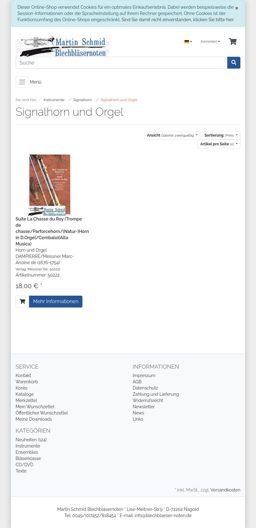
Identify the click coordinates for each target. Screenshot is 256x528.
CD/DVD (24, 464)
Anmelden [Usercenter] (210, 42)
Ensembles (27, 452)
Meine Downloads (34, 419)
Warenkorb (27, 381)
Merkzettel (26, 400)
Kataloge (25, 394)
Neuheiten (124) (31, 439)
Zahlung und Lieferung (156, 394)
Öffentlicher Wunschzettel (42, 412)
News (138, 412)
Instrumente (28, 445)
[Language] (188, 41)
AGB (137, 381)
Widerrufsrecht (148, 400)
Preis (219, 135)
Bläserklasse (28, 458)
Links (138, 419)
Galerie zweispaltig (171, 135)
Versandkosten (225, 489)
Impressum (144, 375)
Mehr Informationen (55, 301)
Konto (21, 387)
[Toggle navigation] (22, 82)
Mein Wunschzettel (35, 406)
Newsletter (144, 406)
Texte (21, 470)
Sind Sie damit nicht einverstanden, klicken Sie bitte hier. (177, 19)
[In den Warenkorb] (22, 302)
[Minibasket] (232, 42)
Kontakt (23, 375)
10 (217, 144)
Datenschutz (145, 387)
